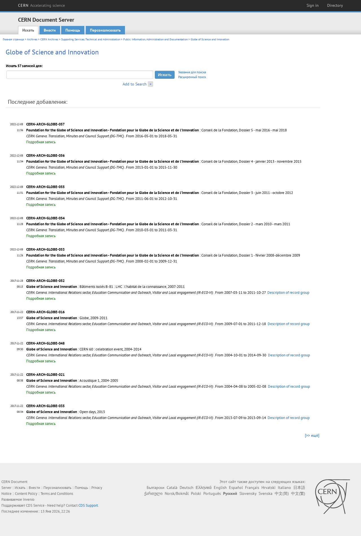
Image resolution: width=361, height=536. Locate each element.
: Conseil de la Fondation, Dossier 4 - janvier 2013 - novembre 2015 (163, 161)
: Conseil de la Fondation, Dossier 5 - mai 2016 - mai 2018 (156, 130)
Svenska (265, 493)
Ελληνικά (204, 487)
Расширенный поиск (192, 77)
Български (155, 487)
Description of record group (288, 292)
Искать (28, 30)
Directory (335, 5)
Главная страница (13, 39)
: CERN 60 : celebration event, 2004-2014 (83, 349)
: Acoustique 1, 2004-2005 (72, 380)
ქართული (153, 493)
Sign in (313, 5)
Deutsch (186, 487)
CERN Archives (49, 39)
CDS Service (35, 505)
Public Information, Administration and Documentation (155, 39)
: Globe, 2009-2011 (66, 318)
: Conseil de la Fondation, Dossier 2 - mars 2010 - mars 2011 (158, 224)
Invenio (28, 499)
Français (252, 487)
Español (236, 487)
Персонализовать (105, 30)
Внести (50, 30)
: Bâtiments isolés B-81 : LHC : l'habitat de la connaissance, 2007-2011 (105, 286)
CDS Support (88, 505)
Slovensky (247, 493)
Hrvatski (268, 487)
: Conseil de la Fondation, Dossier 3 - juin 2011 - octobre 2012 (159, 192)
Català (172, 487)
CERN (41, 5)
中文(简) (282, 493)
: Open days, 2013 (65, 411)
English (220, 487)
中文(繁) (298, 493)
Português (212, 493)
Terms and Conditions (57, 493)
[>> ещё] (312, 435)
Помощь (72, 30)
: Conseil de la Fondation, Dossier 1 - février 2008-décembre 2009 (163, 255)
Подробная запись (41, 142)
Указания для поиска (192, 72)
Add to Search (135, 84)
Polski (196, 493)
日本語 (299, 487)
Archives (32, 39)
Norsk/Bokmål (177, 493)
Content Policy (26, 493)
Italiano (284, 487)
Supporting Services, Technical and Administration (90, 39)
